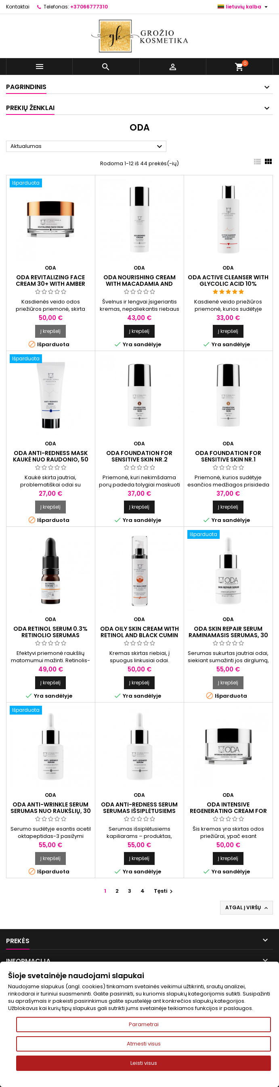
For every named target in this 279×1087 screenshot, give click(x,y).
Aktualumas (87, 147)
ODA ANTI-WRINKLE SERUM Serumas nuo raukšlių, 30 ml (50, 810)
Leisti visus (143, 1063)
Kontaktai (17, 6)
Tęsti (164, 891)
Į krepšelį (50, 331)
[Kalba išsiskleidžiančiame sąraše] (244, 7)
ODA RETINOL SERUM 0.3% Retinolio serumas (50, 632)
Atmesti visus (144, 1044)
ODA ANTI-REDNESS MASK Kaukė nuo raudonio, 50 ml (50, 459)
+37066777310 (89, 6)
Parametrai (144, 1024)
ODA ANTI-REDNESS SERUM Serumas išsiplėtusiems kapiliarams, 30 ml (139, 810)
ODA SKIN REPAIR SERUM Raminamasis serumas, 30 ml (228, 635)
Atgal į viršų (247, 907)
